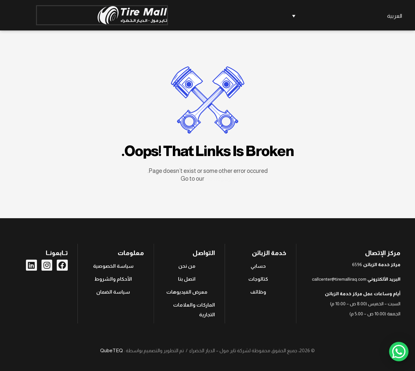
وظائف (258, 292)
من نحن (187, 266)
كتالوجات (258, 279)
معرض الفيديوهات (187, 292)
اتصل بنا (187, 279)
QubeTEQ (111, 350)
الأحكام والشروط (113, 279)
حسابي (258, 266)
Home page (219, 178)
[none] (346, 15)
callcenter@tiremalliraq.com (339, 279)
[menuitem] (346, 15)
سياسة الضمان (113, 292)
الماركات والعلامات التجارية (194, 309)
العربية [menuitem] (394, 16)
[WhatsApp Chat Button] (399, 351)
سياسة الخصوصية (113, 266)
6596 (357, 264)
